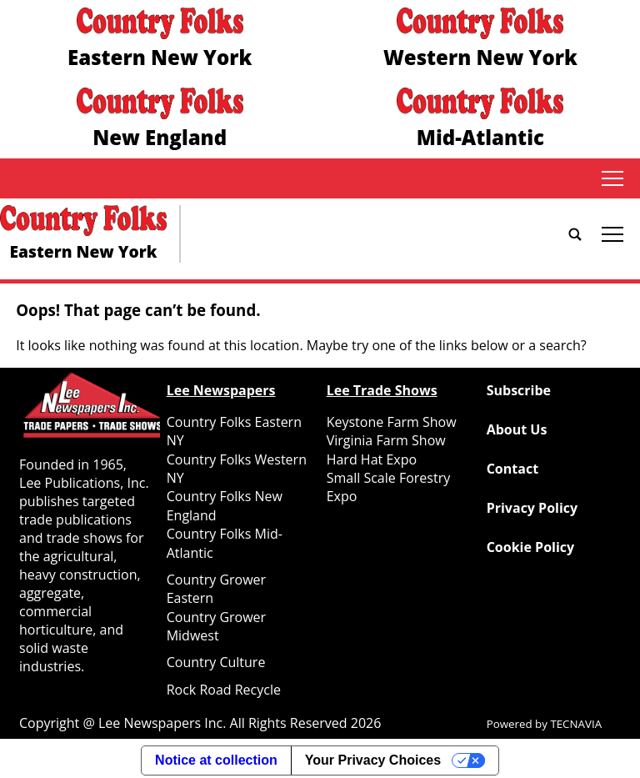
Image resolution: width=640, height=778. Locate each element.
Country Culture (216, 662)
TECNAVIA (576, 723)
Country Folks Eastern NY (234, 431)
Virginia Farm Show (386, 440)
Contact (512, 468)
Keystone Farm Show (392, 422)
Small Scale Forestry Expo (389, 487)
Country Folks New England (224, 505)
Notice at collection (216, 760)
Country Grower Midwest (216, 626)
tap (612, 178)
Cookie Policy (530, 547)
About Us (517, 429)
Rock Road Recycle (224, 689)
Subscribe (519, 390)
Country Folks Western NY (237, 468)
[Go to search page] (575, 234)
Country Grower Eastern (216, 588)
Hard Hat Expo (372, 459)
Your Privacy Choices (373, 760)
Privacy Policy (532, 508)
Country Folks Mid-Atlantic (224, 543)
